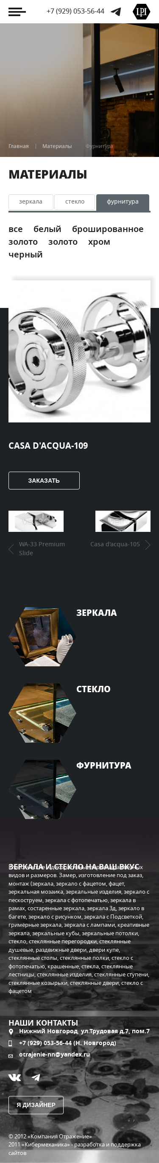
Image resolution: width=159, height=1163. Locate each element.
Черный (25, 255)
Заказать (44, 480)
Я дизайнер (36, 1104)
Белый (48, 229)
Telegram (116, 12)
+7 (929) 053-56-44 (75, 11)
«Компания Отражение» (60, 1137)
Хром (99, 242)
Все (16, 229)
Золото (64, 242)
